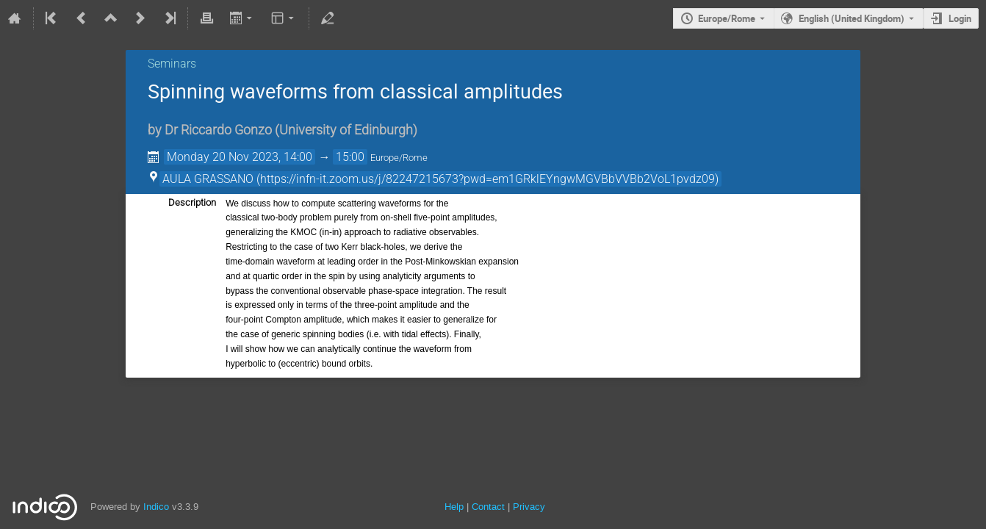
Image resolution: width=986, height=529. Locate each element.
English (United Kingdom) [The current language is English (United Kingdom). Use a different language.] (851, 18)
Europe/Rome (726, 18)
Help (454, 506)
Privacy (529, 506)
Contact (488, 506)
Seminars (172, 64)
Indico (156, 506)
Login (960, 18)
